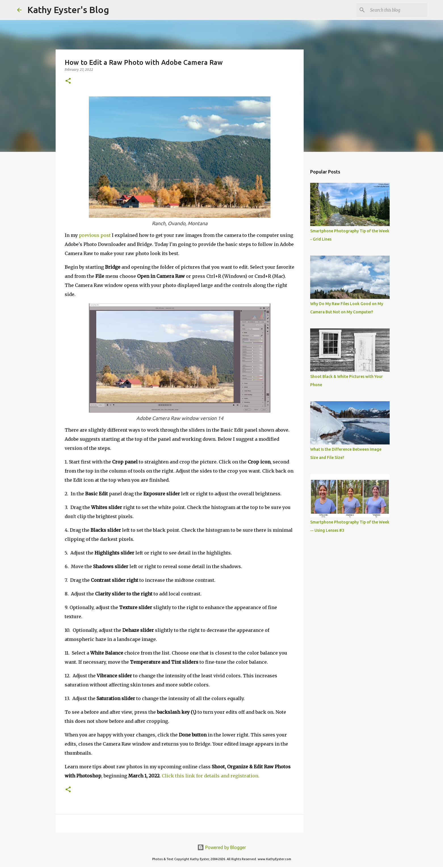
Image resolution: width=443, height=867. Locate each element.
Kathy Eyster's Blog (68, 10)
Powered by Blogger (221, 847)
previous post (95, 235)
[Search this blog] (397, 10)
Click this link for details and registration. (210, 776)
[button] (68, 81)
